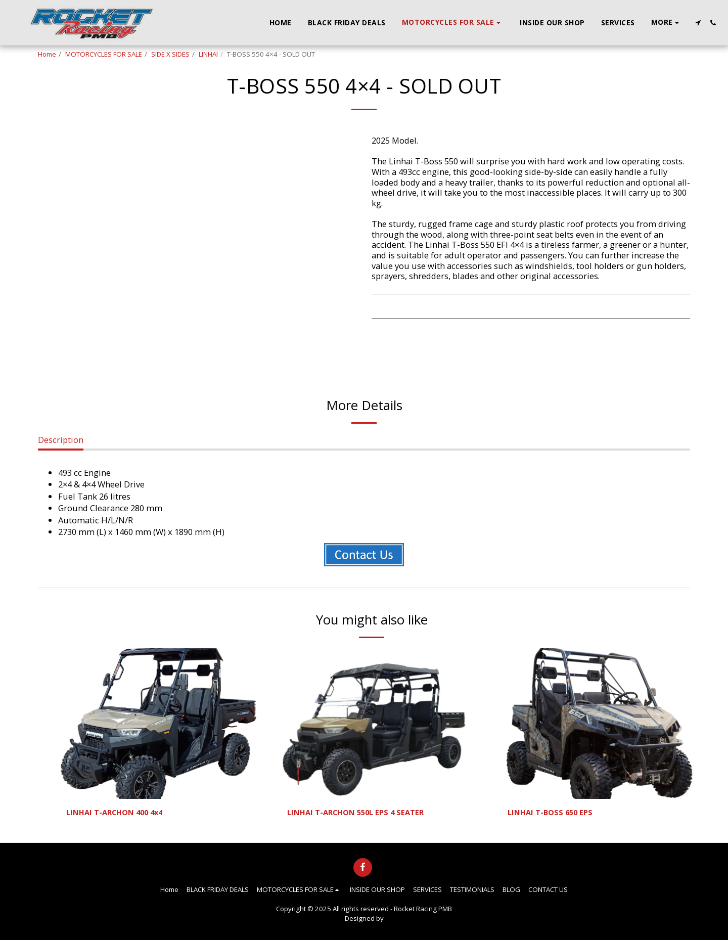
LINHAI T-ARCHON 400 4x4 (119, 813)
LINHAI (208, 54)
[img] (158, 723)
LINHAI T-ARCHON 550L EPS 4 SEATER (361, 813)
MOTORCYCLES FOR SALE (103, 54)
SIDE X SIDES (170, 54)
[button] (698, 22)
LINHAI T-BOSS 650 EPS (553, 813)
